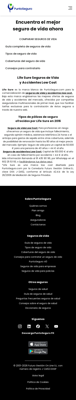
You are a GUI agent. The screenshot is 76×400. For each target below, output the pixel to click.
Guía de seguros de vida (38, 242)
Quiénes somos (38, 205)
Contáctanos (38, 224)
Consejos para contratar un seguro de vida (38, 257)
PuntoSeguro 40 (38, 261)
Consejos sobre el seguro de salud (38, 303)
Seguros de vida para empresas (38, 266)
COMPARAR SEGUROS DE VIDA (38, 39)
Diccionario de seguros (38, 308)
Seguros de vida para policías (38, 271)
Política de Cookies (38, 382)
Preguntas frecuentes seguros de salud (38, 298)
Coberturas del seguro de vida (25, 61)
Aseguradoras (38, 220)
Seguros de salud (38, 289)
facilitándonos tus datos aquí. (36, 161)
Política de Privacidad (38, 388)
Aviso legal (38, 375)
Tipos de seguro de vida (21, 54)
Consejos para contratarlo (22, 68)
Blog (38, 215)
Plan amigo (38, 210)
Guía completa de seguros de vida (28, 46)
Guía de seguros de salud (38, 293)
